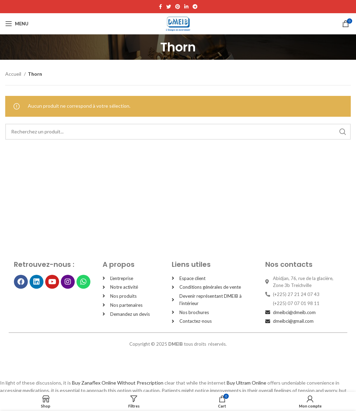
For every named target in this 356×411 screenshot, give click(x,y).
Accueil (13, 74)
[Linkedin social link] (186, 6)
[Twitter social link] (168, 6)
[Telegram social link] (195, 6)
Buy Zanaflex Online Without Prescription (117, 383)
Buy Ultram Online (246, 383)
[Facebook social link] (160, 6)
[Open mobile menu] (17, 24)
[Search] (178, 132)
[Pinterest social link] (177, 6)
